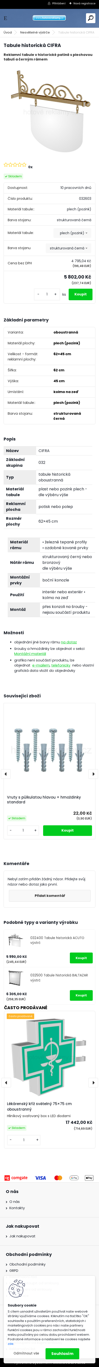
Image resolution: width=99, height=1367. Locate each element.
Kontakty (17, 1208)
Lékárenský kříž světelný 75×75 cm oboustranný (39, 1106)
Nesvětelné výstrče (35, 32)
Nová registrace (84, 3)
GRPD (13, 1270)
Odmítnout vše (26, 1353)
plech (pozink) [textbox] (72, 233)
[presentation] (6, 774)
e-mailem (41, 665)
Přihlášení (59, 3)
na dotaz (69, 642)
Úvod (8, 32)
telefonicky (60, 665)
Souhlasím (62, 1353)
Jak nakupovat (22, 1236)
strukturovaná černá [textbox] (67, 248)
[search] (90, 18)
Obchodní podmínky (27, 1264)
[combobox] (72, 233)
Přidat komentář (50, 895)
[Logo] (49, 18)
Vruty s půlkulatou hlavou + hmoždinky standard (44, 800)
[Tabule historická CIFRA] (49, 111)
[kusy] (47, 294)
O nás (14, 1201)
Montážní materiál (30, 653)
